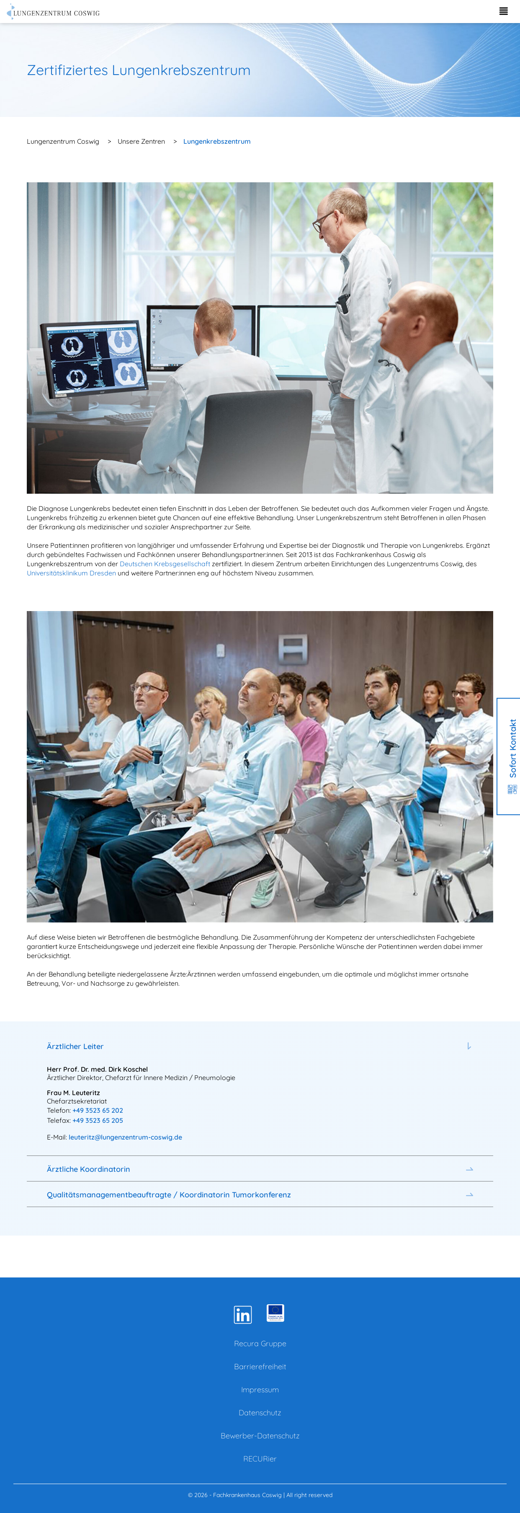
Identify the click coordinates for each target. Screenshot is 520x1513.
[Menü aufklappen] (503, 11)
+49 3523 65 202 (97, 1110)
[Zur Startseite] (53, 11)
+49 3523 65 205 (97, 1120)
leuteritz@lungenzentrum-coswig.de (125, 1137)
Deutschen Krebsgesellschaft (165, 564)
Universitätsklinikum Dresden (71, 573)
